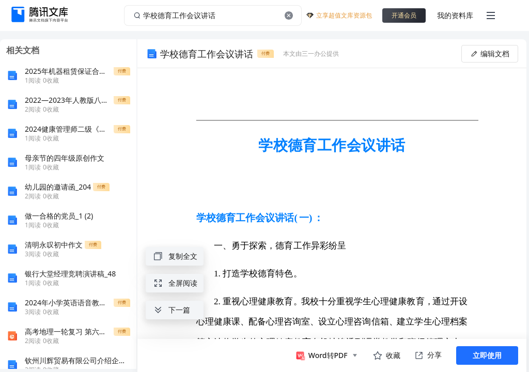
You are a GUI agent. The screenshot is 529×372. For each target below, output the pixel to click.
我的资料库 (455, 15)
